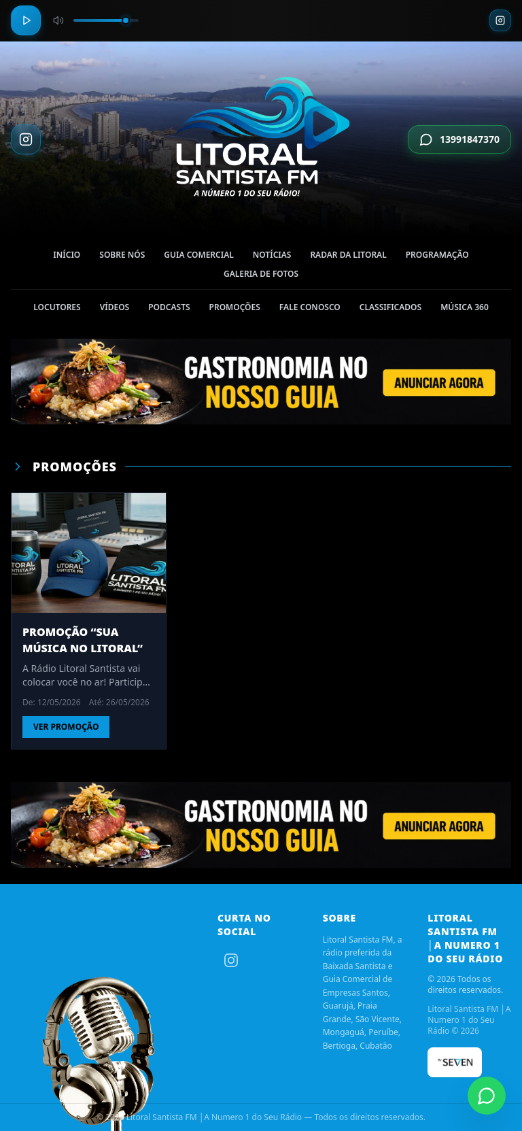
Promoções (234, 309)
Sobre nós (122, 257)
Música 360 (464, 309)
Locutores (56, 309)
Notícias (272, 257)
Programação (437, 257)
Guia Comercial (198, 257)
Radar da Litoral (348, 257)
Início (66, 257)
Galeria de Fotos (261, 276)
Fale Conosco (310, 309)
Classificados (390, 309)
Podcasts (169, 309)
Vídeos (115, 309)
